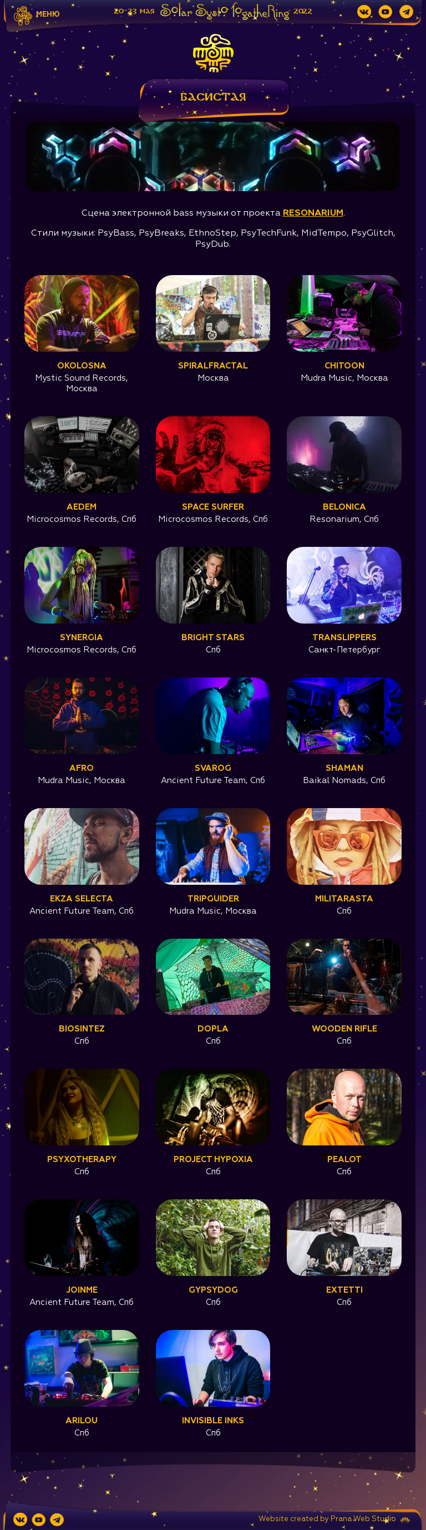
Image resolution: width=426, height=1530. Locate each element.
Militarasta (344, 899)
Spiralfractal (213, 366)
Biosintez (82, 1029)
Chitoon (344, 366)
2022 (302, 11)
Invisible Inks (213, 1421)
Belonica (344, 507)
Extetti (344, 1290)
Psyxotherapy (81, 1159)
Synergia (81, 638)
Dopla (213, 1029)
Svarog (213, 768)
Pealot (344, 1159)
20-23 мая (134, 11)
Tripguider (213, 899)
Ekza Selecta (81, 899)
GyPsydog (213, 1290)
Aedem (82, 507)
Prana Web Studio (363, 1519)
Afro (81, 768)
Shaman (344, 768)
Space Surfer (213, 507)
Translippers (344, 638)
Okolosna (81, 366)
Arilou (81, 1421)
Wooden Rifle (344, 1029)
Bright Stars (213, 638)
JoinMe (82, 1290)
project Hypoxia (213, 1159)
